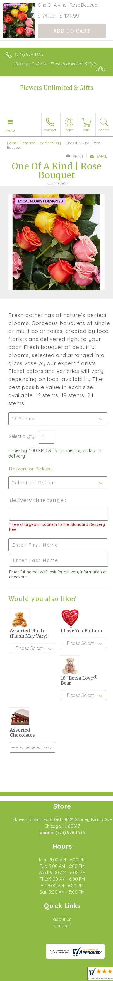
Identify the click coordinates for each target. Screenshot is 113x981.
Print (75, 156)
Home (12, 143)
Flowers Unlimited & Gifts (56, 87)
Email (98, 156)
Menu (10, 130)
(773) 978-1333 (29, 54)
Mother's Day (50, 143)
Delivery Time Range (36, 500)
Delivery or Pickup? (31, 469)
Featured (28, 143)
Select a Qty (21, 436)
